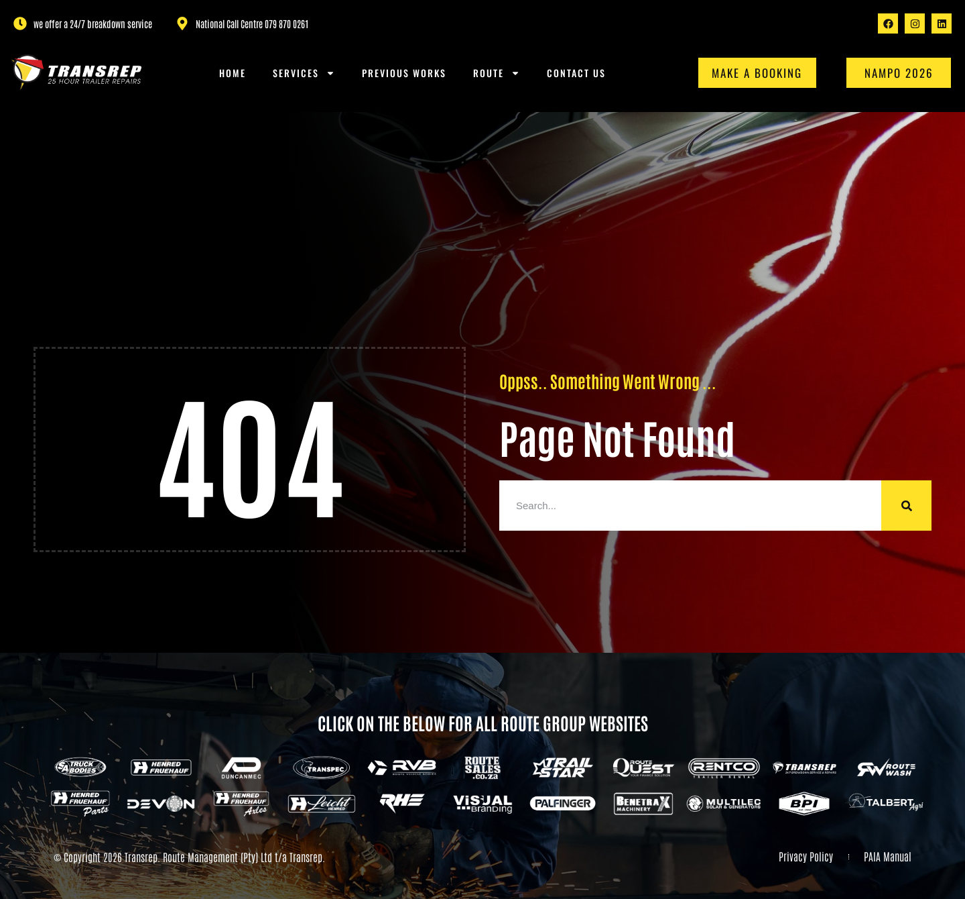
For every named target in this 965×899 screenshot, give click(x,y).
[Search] (906, 505)
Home (232, 73)
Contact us (576, 73)
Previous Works (404, 73)
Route (496, 73)
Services (304, 73)
